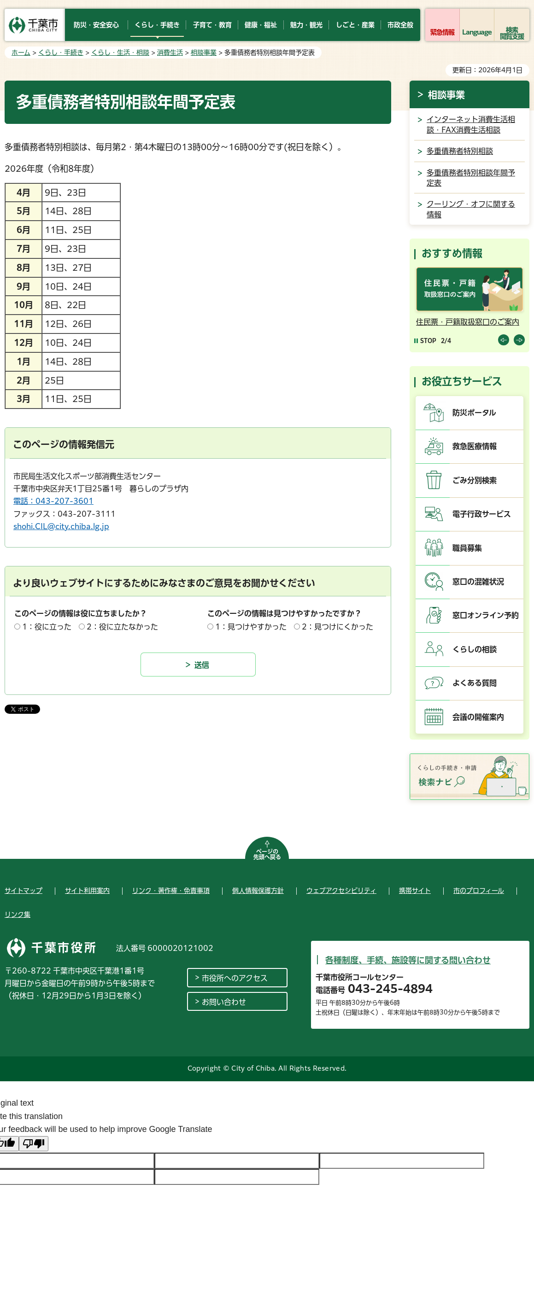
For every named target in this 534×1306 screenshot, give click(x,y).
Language (477, 32)
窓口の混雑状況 (478, 581)
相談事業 (204, 52)
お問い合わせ (224, 1002)
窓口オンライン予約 (485, 615)
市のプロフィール (478, 890)
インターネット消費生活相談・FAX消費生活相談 (471, 124)
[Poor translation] (33, 1143)
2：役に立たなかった (122, 626)
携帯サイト (415, 890)
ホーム (21, 52)
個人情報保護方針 (258, 890)
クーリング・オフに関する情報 (471, 209)
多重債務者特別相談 (460, 151)
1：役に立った (46, 626)
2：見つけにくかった (337, 626)
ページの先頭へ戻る (267, 854)
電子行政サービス (481, 514)
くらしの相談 (474, 649)
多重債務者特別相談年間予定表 (471, 178)
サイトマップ (23, 890)
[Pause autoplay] (425, 340)
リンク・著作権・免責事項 (171, 890)
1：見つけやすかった (251, 626)
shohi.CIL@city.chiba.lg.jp (61, 526)
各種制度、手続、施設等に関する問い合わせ (408, 960)
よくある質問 (474, 683)
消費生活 (170, 52)
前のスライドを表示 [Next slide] (519, 339)
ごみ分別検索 (474, 480)
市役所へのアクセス (235, 978)
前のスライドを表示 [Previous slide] (503, 339)
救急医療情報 (474, 446)
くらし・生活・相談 (120, 52)
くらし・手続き (60, 52)
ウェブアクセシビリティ (341, 890)
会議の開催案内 (478, 717)
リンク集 (17, 914)
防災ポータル (474, 412)
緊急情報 (442, 32)
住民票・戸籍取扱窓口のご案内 (467, 322)
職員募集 (467, 548)
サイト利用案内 (87, 890)
